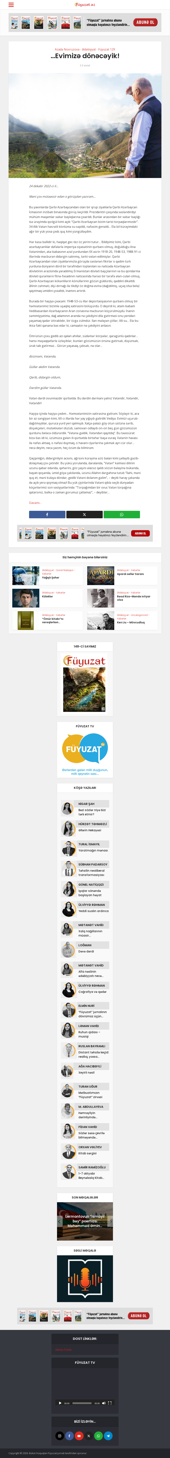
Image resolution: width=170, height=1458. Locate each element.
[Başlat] (60, 1402)
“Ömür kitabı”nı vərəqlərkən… (52, 620)
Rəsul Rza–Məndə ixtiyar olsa (133, 598)
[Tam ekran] (110, 1402)
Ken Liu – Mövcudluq (131, 622)
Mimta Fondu (63, 1349)
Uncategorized (139, 615)
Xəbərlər (46, 573)
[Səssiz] (104, 1402)
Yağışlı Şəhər (50, 577)
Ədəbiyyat (89, 49)
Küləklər (47, 596)
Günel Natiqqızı (64, 570)
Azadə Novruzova (67, 49)
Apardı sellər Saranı (130, 574)
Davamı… (35, 503)
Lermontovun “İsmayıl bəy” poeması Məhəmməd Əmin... (85, 1221)
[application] (85, 1388)
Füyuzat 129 (106, 49)
